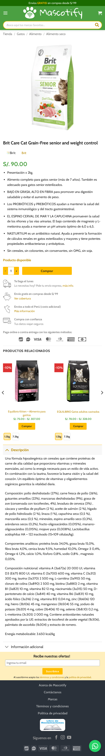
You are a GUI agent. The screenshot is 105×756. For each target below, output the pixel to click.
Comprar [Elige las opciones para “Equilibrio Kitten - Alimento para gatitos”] (27, 426)
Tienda (7, 34)
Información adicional (23, 647)
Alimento (35, 34)
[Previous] (3, 401)
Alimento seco (56, 34)
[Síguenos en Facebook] (56, 737)
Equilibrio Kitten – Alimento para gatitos (27, 413)
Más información (24, 311)
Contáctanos (52, 692)
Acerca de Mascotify (52, 685)
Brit (24, 153)
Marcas (52, 699)
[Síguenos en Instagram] (63, 737)
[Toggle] (7, 450)
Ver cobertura (22, 298)
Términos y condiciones (52, 706)
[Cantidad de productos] (11, 271)
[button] (5, 13)
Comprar (47, 271)
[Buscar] (97, 25)
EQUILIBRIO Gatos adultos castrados (78, 411)
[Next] (101, 401)
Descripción (16, 450)
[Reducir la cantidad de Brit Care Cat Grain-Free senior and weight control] (5, 271)
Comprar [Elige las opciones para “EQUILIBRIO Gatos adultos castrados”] (78, 426)
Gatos (21, 34)
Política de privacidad (52, 713)
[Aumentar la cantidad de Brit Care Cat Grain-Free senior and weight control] (16, 271)
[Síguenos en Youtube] (69, 737)
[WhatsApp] (95, 746)
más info (68, 285)
